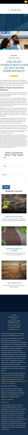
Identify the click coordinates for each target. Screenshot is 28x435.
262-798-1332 (15, 10)
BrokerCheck (19, 335)
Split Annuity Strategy (14, 216)
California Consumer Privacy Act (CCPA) (12, 377)
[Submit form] (6, 187)
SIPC (15, 390)
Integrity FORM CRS (7, 399)
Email (4, 166)
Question (4, 174)
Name (4, 157)
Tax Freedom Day (14, 283)
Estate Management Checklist (14, 250)
